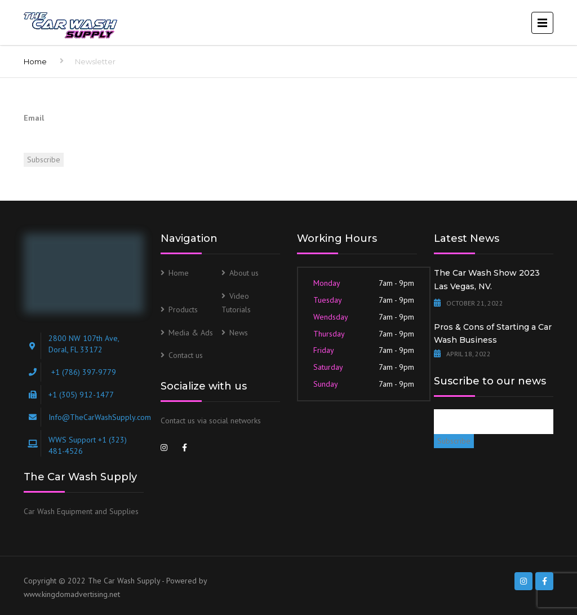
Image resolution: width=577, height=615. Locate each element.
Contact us (185, 355)
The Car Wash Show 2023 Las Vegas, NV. (487, 279)
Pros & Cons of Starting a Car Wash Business (493, 334)
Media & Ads (190, 333)
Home (35, 61)
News (238, 333)
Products (183, 309)
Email (34, 118)
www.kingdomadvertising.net (72, 594)
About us (244, 273)
